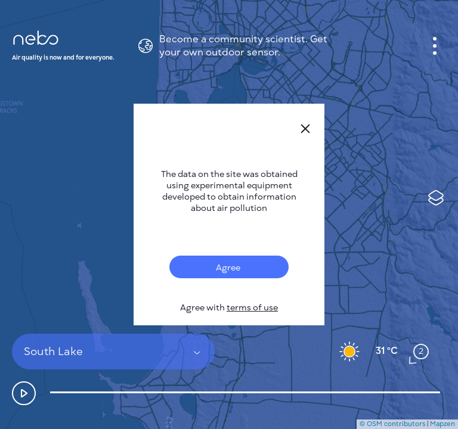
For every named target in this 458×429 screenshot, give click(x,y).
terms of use (252, 307)
